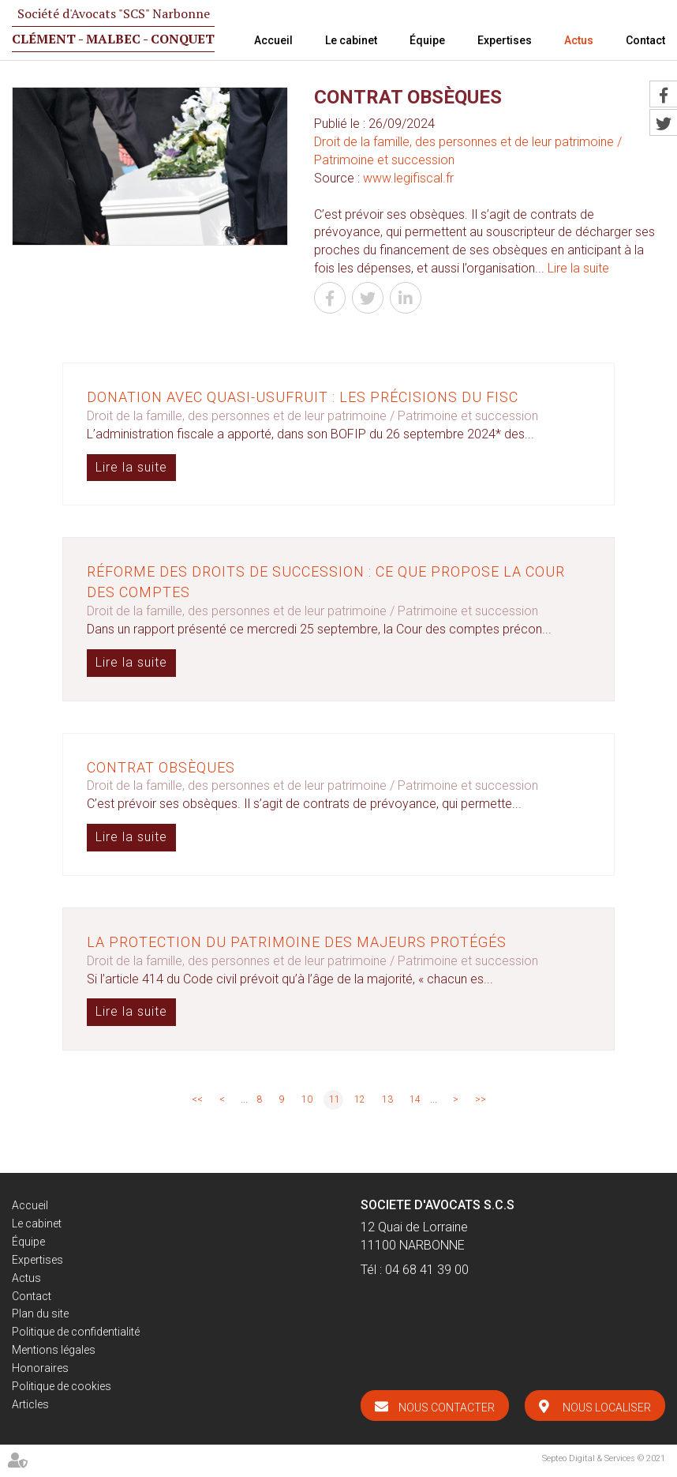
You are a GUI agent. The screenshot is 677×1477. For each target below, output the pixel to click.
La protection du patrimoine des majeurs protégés (297, 942)
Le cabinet (351, 40)
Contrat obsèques (161, 767)
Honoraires (40, 1368)
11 (334, 1099)
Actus (578, 40)
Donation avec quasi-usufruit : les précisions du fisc (302, 397)
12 (359, 1099)
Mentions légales (53, 1350)
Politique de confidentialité (76, 1331)
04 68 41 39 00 (427, 1269)
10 (306, 1099)
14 (415, 1099)
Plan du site (40, 1313)
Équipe (427, 40)
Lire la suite (578, 268)
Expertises (504, 40)
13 (387, 1099)
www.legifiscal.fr (408, 178)
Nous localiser (607, 1407)
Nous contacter (446, 1407)
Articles (30, 1404)
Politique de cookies (61, 1386)
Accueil (273, 40)
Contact (645, 40)
